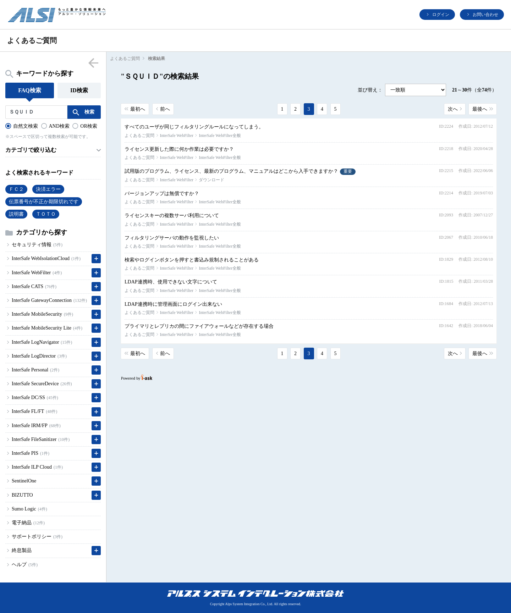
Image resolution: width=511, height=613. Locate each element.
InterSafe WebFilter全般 (220, 135)
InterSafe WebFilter (176, 135)
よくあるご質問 (125, 58)
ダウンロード (211, 179)
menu (93, 62)
